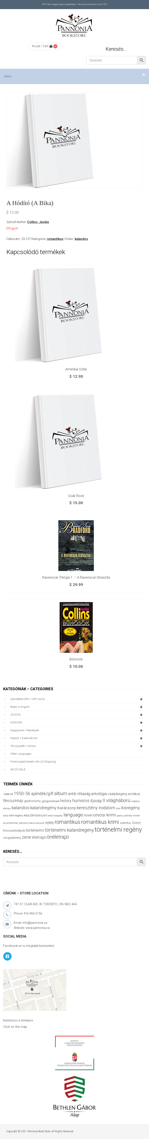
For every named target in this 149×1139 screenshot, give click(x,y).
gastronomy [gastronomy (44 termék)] (32, 801)
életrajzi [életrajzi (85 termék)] (39, 837)
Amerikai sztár (76, 369)
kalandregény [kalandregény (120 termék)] (43, 807)
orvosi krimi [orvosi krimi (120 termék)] (104, 814)
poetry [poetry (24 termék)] (120, 815)
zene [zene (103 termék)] (26, 837)
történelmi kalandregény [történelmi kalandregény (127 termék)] (69, 830)
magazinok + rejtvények (77, 730)
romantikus (55, 239)
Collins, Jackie (38, 222)
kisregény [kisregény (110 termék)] (130, 807)
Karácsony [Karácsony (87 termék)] (66, 807)
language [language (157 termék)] (73, 815)
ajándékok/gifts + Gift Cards (77, 699)
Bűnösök (76, 659)
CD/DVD (77, 714)
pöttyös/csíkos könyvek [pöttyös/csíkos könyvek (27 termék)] (31, 822)
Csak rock (76, 496)
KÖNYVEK (77, 722)
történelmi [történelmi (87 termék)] (35, 830)
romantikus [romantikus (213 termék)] (67, 822)
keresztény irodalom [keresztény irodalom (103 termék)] (96, 807)
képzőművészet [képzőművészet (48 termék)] (35, 815)
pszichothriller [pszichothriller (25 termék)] (10, 823)
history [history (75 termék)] (65, 800)
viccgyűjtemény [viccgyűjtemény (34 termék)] (12, 837)
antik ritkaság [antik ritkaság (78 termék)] (79, 793)
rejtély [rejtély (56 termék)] (49, 823)
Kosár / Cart (42, 46)
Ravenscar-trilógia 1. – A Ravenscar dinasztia (76, 577)
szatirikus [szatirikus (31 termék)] (125, 822)
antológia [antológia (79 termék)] (99, 793)
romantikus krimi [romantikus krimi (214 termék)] (100, 822)
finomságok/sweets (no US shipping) (33, 761)
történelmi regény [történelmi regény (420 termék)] (118, 829)
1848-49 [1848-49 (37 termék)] (8, 794)
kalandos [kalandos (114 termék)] (20, 807)
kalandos (81, 239)
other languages (20, 753)
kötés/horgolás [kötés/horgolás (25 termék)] (55, 815)
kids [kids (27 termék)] (118, 808)
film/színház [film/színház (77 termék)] (13, 800)
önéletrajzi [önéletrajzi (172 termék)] (58, 837)
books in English (77, 707)
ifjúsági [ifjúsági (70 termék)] (96, 801)
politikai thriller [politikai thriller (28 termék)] (132, 815)
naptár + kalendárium (77, 738)
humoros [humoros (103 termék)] (80, 800)
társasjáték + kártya (77, 746)
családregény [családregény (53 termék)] (117, 794)
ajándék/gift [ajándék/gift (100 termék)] (42, 793)
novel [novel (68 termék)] (88, 815)
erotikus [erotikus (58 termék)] (134, 794)
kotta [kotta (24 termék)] (5, 815)
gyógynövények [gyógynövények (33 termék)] (50, 801)
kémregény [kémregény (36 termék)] (16, 815)
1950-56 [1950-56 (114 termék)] (22, 793)
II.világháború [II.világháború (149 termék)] (116, 800)
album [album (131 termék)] (60, 793)
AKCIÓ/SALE (18, 769)
